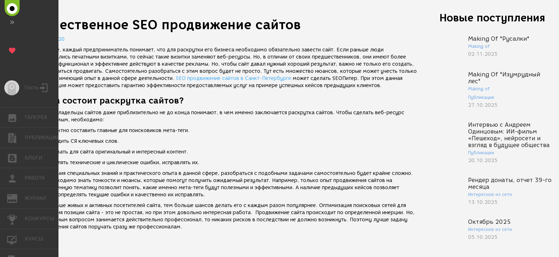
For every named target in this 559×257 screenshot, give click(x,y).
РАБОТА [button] (16, 178)
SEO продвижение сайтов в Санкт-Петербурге (233, 78)
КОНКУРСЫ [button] (16, 219)
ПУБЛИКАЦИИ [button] (16, 138)
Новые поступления (492, 17)
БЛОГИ (16, 157)
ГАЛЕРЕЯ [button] (16, 117)
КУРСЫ (16, 238)
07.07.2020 (50, 39)
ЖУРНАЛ (16, 198)
